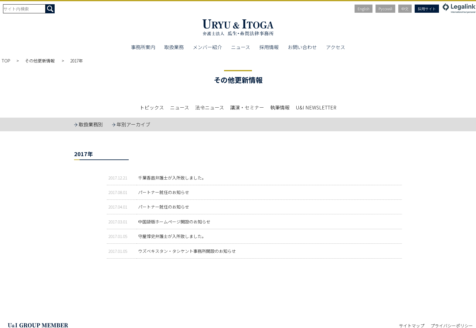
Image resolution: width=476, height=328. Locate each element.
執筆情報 (280, 107)
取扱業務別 (91, 124)
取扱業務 (174, 47)
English (363, 8)
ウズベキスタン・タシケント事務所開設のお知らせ (187, 251)
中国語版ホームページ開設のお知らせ (174, 222)
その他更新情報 (40, 61)
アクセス (335, 47)
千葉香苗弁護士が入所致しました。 (172, 178)
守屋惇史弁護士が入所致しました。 (172, 236)
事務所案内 (143, 47)
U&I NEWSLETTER (316, 107)
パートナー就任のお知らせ (163, 192)
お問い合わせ (302, 47)
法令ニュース (209, 107)
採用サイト (427, 8)
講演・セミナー (247, 107)
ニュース (240, 47)
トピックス (152, 107)
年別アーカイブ (133, 124)
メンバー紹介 (207, 47)
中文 (405, 8)
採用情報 (269, 47)
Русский (385, 8)
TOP (6, 61)
